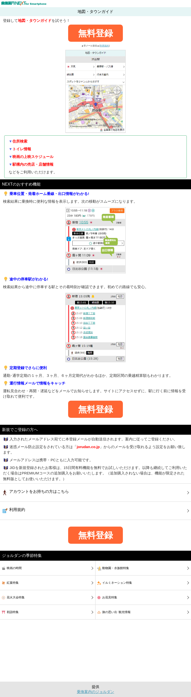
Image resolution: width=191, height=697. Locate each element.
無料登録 (95, 33)
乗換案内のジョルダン (95, 692)
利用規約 (104, 45)
